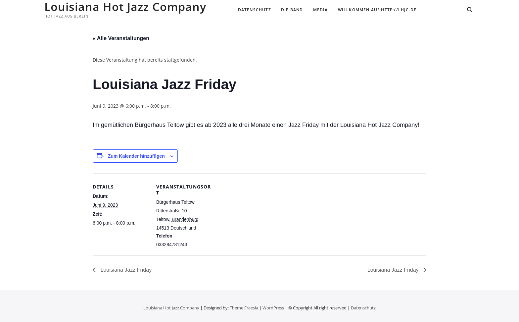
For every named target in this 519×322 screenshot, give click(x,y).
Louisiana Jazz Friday (125, 270)
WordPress (273, 308)
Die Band (292, 10)
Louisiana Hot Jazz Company (125, 6)
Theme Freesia (244, 308)
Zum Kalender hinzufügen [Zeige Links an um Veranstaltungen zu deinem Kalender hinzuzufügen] (136, 156)
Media (320, 10)
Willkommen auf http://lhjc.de (377, 10)
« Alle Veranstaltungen (121, 38)
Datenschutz (254, 10)
